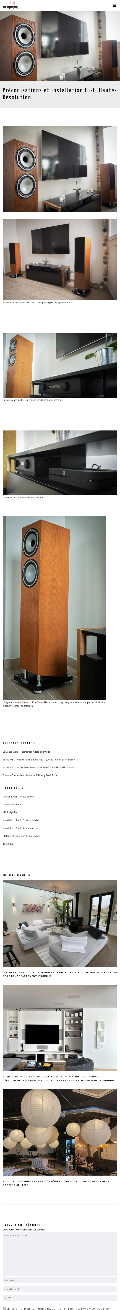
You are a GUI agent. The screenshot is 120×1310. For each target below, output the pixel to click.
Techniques (8, 843)
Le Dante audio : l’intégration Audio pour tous (26, 751)
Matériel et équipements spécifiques (21, 835)
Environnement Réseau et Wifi (18, 796)
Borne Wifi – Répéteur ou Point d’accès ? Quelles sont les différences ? (39, 759)
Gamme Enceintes (12, 804)
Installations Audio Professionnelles (21, 820)
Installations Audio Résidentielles (20, 828)
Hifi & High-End (10, 812)
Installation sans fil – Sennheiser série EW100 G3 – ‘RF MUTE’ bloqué (38, 767)
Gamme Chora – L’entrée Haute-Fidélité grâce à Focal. (30, 775)
